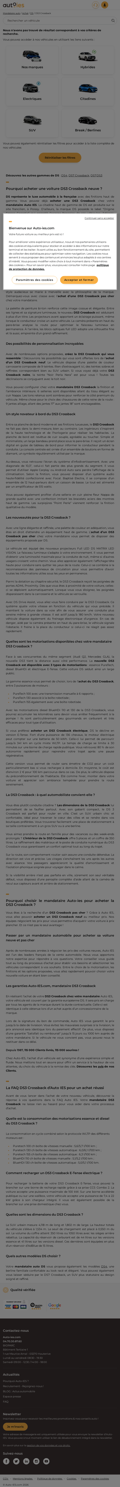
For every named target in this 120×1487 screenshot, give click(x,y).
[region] (60, 251)
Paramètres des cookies (34, 280)
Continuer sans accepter (99, 218)
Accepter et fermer (79, 280)
